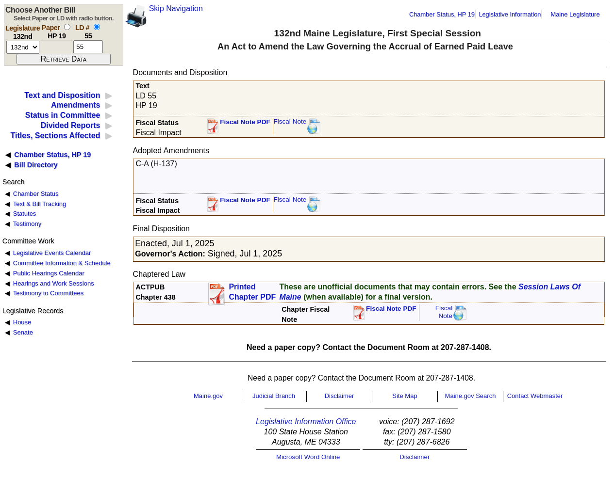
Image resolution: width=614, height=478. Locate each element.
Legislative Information (510, 14)
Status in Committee (62, 115)
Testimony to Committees (48, 293)
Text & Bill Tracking (39, 203)
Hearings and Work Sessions (53, 283)
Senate (23, 332)
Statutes (24, 213)
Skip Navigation (176, 8)
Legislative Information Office (306, 421)
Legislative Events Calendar (52, 252)
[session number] (22, 47)
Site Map (404, 395)
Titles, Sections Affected (55, 135)
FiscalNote (444, 311)
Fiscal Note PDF (245, 122)
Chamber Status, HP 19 (442, 14)
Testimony (27, 223)
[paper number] (56, 46)
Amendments (75, 105)
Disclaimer (339, 395)
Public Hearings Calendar (48, 273)
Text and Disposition (62, 95)
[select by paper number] (67, 27)
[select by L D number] (97, 27)
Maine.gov (208, 395)
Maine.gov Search (470, 395)
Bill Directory (36, 165)
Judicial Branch (273, 395)
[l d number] (88, 46)
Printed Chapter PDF (252, 292)
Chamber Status (36, 193)
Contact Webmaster (535, 395)
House (22, 322)
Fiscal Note (289, 121)
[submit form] (64, 59)
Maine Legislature (574, 14)
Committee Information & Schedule (62, 263)
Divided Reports (70, 125)
